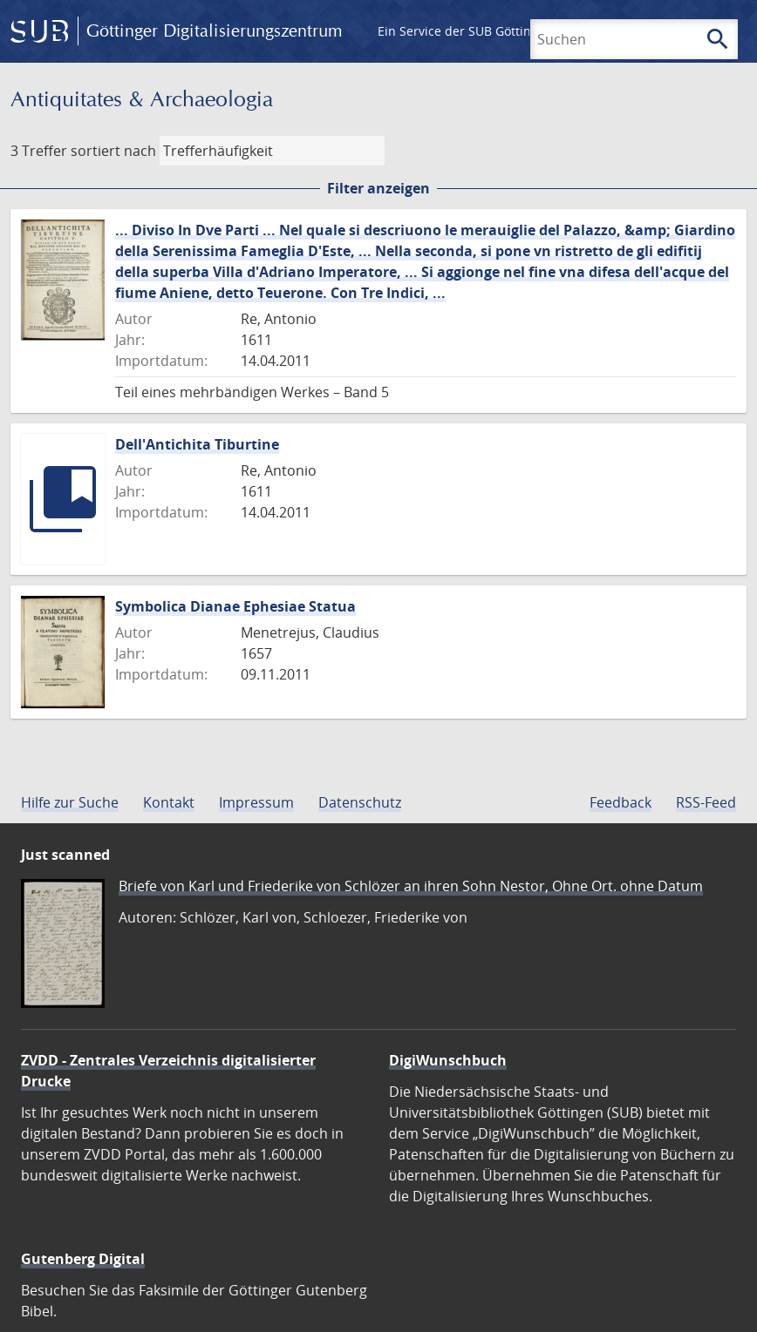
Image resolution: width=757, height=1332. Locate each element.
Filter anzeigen (378, 188)
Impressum (256, 802)
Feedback (620, 802)
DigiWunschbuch (448, 1060)
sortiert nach (113, 150)
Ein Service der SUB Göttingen (465, 31)
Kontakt (168, 802)
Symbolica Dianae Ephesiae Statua (235, 606)
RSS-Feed (706, 802)
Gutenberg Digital (83, 1258)
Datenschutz (359, 802)
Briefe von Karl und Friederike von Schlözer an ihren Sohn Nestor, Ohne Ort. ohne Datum (411, 886)
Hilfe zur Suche (70, 802)
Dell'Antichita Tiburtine (197, 444)
